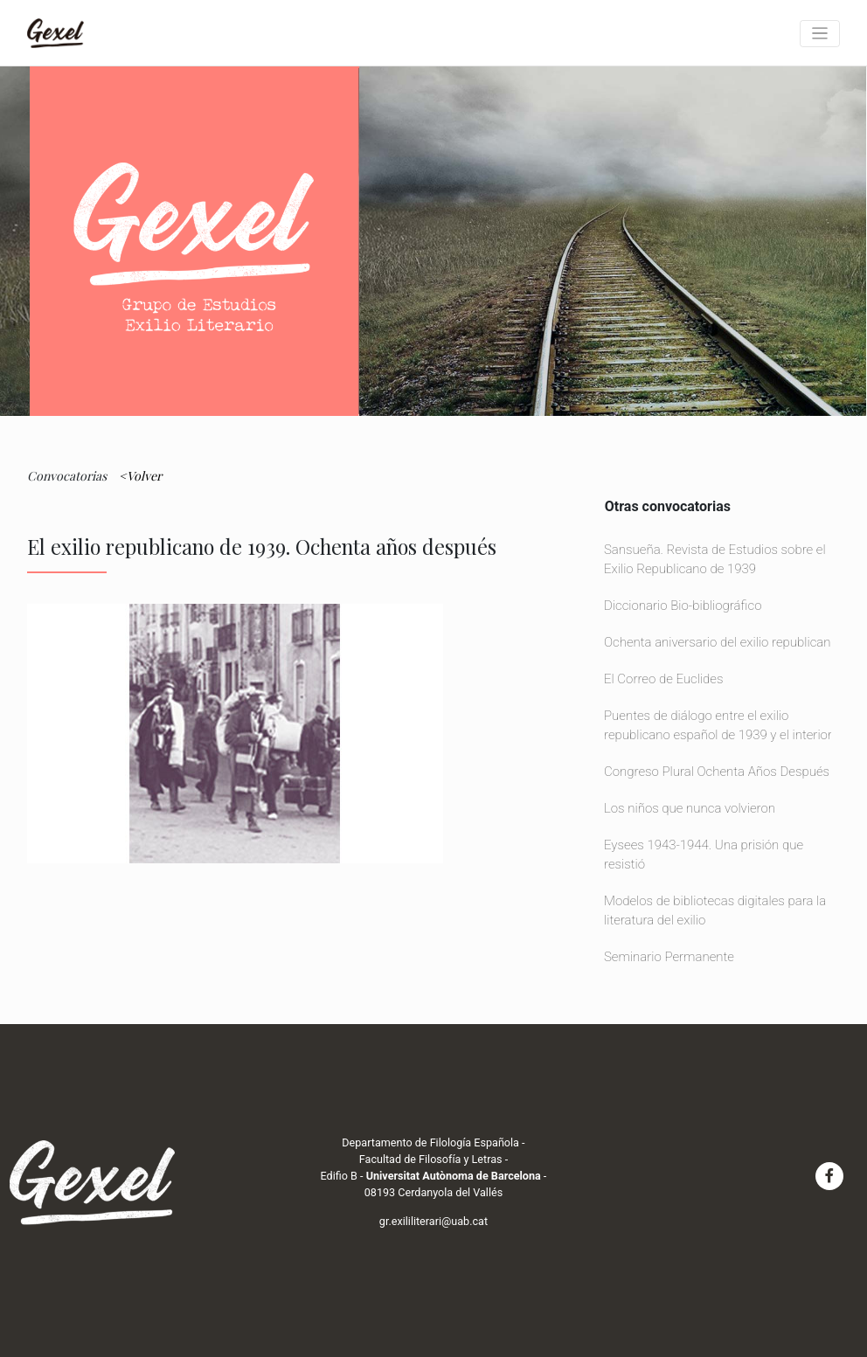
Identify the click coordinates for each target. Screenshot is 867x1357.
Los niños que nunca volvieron (689, 808)
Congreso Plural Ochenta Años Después (716, 771)
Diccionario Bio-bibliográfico (682, 605)
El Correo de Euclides (664, 679)
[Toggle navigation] (820, 33)
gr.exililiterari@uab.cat (433, 1221)
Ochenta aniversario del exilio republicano (721, 642)
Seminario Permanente (669, 957)
